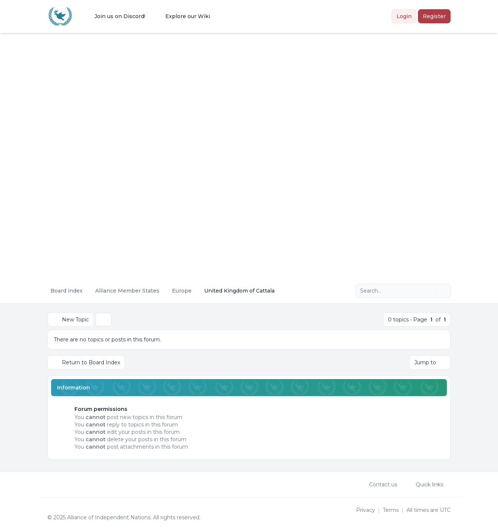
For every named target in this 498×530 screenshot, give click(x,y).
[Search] (430, 290)
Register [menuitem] (434, 16)
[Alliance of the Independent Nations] (60, 16)
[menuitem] (115, 16)
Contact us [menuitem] (378, 484)
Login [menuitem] (404, 16)
